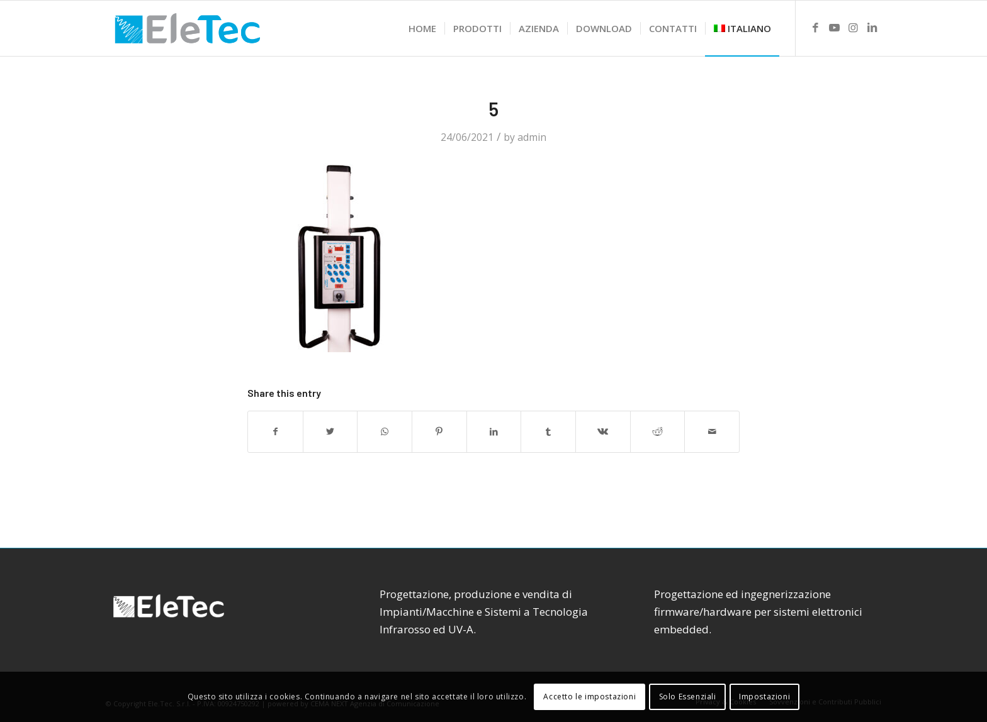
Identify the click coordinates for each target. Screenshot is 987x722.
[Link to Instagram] (852, 27)
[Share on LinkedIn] (494, 431)
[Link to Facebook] (815, 27)
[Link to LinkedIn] (871, 27)
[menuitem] (422, 28)
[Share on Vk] (603, 431)
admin (531, 137)
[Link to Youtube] (834, 27)
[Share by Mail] (712, 431)
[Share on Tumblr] (548, 431)
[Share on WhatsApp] (385, 431)
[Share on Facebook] (275, 431)
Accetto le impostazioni (589, 696)
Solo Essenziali (687, 696)
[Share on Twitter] (330, 431)
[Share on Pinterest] (439, 431)
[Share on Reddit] (658, 431)
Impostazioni (764, 696)
